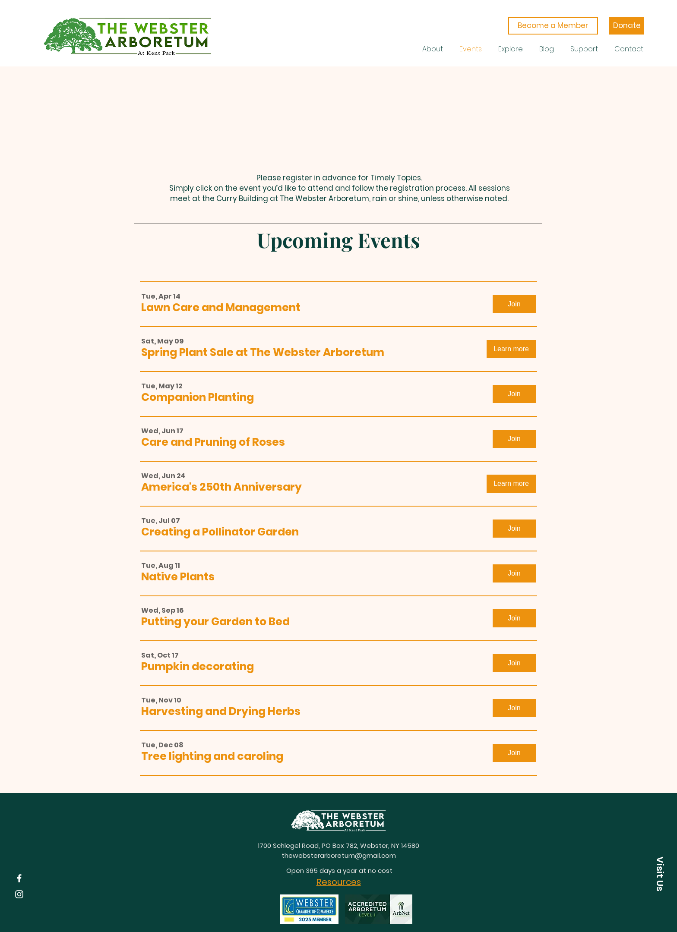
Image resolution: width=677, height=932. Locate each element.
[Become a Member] (553, 26)
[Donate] (626, 26)
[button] (221, 307)
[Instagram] (19, 894)
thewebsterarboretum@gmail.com (339, 855)
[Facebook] (19, 878)
